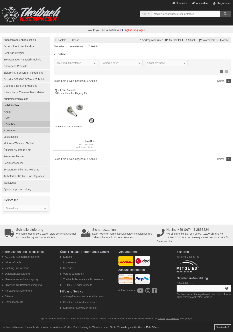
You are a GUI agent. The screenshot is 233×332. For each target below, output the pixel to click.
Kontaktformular (12, 301)
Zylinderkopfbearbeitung (17, 189)
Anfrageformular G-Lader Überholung (82, 296)
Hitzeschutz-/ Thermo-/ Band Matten (24, 92)
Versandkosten (87, 147)
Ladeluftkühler (12, 105)
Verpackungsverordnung (17, 290)
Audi (8, 111)
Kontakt (61, 40)
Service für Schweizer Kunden (78, 307)
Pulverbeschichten (14, 156)
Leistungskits (11, 136)
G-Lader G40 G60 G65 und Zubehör (24, 79)
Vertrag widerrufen (152, 40)
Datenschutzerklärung (16, 273)
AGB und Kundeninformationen (21, 256)
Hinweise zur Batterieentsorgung (22, 285)
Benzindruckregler (14, 53)
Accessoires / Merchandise (19, 46)
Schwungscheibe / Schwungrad (21, 169)
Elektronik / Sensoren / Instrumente (24, 72)
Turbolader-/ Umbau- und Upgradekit (24, 176)
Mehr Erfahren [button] (153, 327)
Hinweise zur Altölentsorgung (20, 279)
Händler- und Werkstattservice (78, 302)
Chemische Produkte (15, 66)
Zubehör (10, 124)
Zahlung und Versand (15, 268)
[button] (146, 14)
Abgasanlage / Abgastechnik (20, 39)
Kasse (74, 40)
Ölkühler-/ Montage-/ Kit (17, 149)
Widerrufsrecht (11, 262)
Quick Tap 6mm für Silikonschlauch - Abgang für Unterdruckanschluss (71, 93)
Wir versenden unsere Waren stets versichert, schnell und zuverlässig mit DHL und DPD (41, 233)
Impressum (68, 262)
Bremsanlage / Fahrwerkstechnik (22, 59)
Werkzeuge (10, 182)
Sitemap (8, 296)
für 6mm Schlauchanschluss (69, 126)
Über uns (67, 268)
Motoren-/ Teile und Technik (19, 143)
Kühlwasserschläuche (16, 98)
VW (7, 118)
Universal (10, 130)
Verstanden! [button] (222, 327)
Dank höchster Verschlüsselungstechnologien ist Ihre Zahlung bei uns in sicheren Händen (118, 233)
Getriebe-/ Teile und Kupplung (20, 85)
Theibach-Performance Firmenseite (81, 279)
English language (132, 30)
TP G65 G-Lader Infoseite (76, 285)
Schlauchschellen (13, 163)
